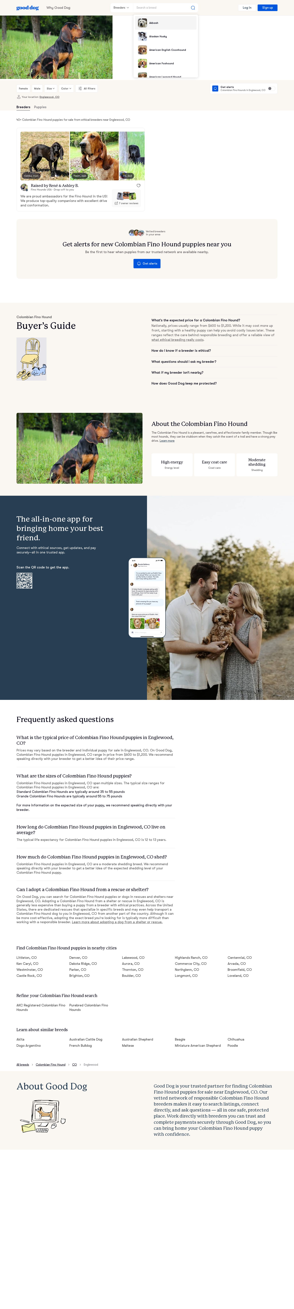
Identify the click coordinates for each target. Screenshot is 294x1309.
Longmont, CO (186, 976)
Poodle (233, 1045)
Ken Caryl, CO (27, 964)
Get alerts (147, 263)
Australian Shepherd (137, 1039)
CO (74, 1064)
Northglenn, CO (187, 970)
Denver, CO (78, 958)
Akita (20, 1039)
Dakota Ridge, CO (83, 964)
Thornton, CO (132, 970)
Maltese (128, 1045)
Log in (247, 7)
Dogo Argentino (28, 1045)
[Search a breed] (166, 8)
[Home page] (27, 7)
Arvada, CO (237, 964)
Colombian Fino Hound (50, 1064)
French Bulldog (80, 1045)
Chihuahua (236, 1039)
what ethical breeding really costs (177, 340)
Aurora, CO (131, 964)
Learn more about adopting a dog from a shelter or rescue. (117, 922)
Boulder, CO (131, 976)
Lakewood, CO (133, 958)
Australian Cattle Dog (86, 1039)
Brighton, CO (79, 976)
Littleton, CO (26, 958)
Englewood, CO (49, 96)
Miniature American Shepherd (198, 1045)
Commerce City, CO (191, 964)
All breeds (22, 1064)
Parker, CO (77, 970)
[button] (44, 156)
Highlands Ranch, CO (191, 958)
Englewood (91, 1064)
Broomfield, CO (240, 970)
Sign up (267, 7)
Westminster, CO (29, 970)
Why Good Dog (58, 8)
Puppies (40, 107)
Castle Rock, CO (29, 976)
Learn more (167, 440)
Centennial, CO (240, 958)
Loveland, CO (238, 976)
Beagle (180, 1039)
